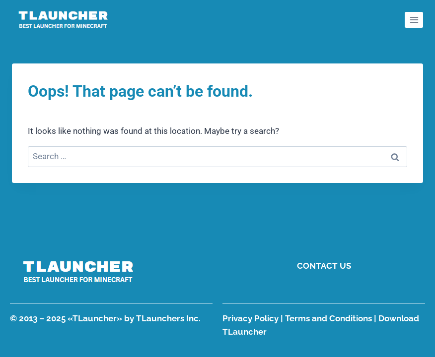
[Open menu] (414, 19)
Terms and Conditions (328, 318)
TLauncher (94, 318)
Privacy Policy (250, 318)
